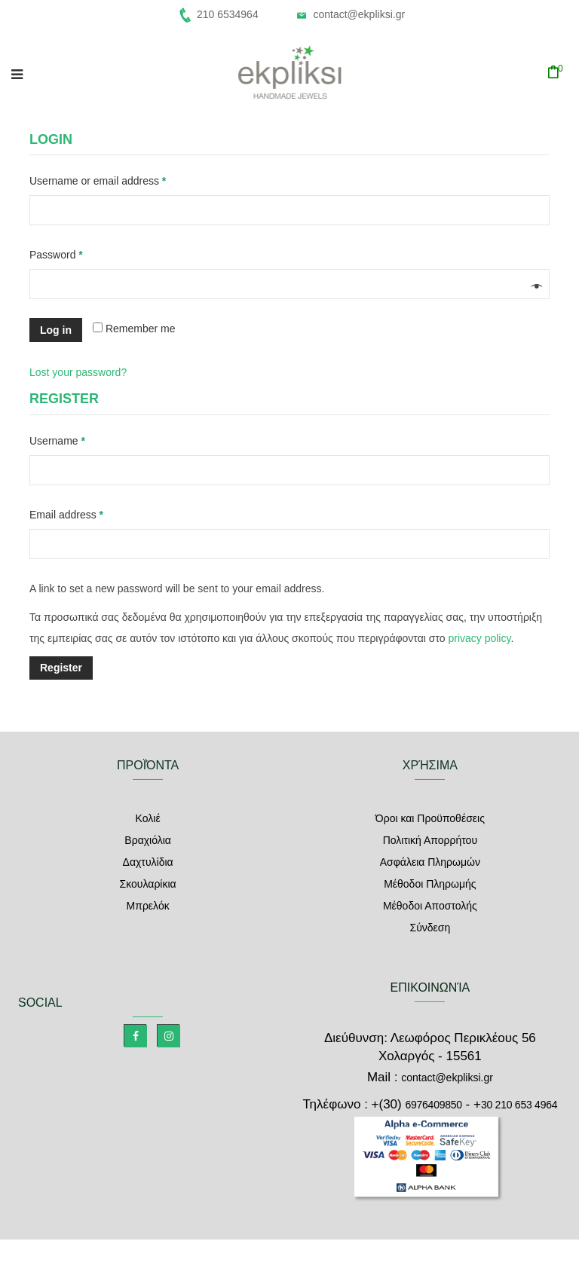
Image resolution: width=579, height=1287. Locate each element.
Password (77, 252)
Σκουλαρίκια (148, 884)
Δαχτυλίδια (148, 862)
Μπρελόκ (148, 906)
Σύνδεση (429, 928)
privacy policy (479, 638)
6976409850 (433, 1105)
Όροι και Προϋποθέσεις (430, 818)
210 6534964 (228, 14)
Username (78, 438)
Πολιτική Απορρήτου (430, 840)
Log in (56, 330)
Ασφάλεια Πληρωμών (430, 862)
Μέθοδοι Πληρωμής (430, 884)
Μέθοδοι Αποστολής (430, 906)
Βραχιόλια (147, 840)
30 (519, 1105)
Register (61, 668)
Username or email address (118, 178)
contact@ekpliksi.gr (359, 14)
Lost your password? (78, 372)
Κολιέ (148, 818)
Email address (87, 512)
